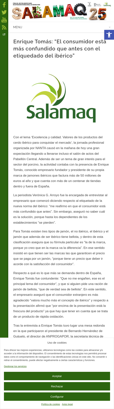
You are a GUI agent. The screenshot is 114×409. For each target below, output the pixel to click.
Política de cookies (50, 404)
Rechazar (57, 386)
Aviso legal (67, 404)
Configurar (57, 396)
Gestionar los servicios (15, 366)
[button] (109, 35)
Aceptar (57, 376)
